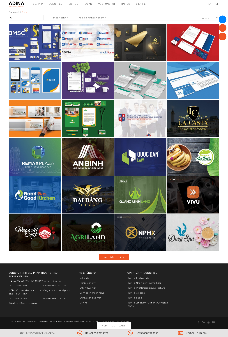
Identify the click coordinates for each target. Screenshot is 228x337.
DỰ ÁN (88, 3)
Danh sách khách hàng (91, 292)
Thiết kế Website (136, 292)
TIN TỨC (125, 3)
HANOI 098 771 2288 (96, 333)
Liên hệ (83, 302)
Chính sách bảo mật (90, 297)
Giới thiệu (84, 277)
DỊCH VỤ (73, 3)
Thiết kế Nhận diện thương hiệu (144, 282)
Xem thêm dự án (114, 257)
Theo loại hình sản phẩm (92, 17)
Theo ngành (60, 17)
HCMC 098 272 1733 (147, 333)
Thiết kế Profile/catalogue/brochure (146, 287)
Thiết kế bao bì (135, 297)
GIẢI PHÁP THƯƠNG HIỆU (47, 3)
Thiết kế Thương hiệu (138, 277)
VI (217, 3)
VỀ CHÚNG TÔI (106, 3)
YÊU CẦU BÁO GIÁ (196, 333)
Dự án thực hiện (88, 287)
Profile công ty (87, 282)
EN (210, 3)
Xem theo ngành (114, 325)
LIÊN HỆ (140, 3)
